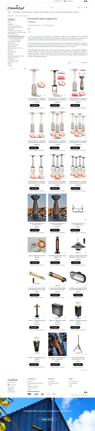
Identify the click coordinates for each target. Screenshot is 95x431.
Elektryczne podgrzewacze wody (15, 48)
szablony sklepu (74, 394)
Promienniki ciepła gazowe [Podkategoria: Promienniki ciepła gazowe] (48, 25)
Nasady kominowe (12, 51)
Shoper (85, 394)
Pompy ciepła (11, 43)
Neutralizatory (11, 29)
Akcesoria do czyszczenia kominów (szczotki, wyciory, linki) (16, 56)
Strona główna (11, 15)
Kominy (9, 22)
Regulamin (30, 381)
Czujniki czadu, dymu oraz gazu (15, 30)
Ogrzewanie (10, 54)
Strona (82, 369)
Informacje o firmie (73, 381)
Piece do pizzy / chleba (13, 60)
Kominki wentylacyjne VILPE (14, 25)
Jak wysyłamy (51, 381)
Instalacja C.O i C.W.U (13, 62)
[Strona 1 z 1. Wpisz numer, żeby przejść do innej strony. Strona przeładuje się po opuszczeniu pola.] (85, 370)
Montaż (70, 385)
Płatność (50, 385)
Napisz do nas (47, 419)
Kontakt (70, 386)
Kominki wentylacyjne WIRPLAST (15, 27)
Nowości (9, 63)
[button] (79, 7)
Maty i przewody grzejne (13, 44)
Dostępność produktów (53, 383)
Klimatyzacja (11, 59)
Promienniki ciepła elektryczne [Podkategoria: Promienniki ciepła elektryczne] (34, 25)
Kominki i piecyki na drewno (14, 41)
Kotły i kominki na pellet (13, 35)
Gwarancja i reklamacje (33, 386)
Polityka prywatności (32, 388)
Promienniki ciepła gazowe (15, 40)
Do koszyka (34, 105)
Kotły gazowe (11, 52)
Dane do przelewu (73, 383)
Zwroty (29, 389)
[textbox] (74, 62)
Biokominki (10, 49)
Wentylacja (10, 24)
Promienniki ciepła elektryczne (16, 38)
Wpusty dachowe (12, 46)
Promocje (10, 65)
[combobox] (62, 7)
